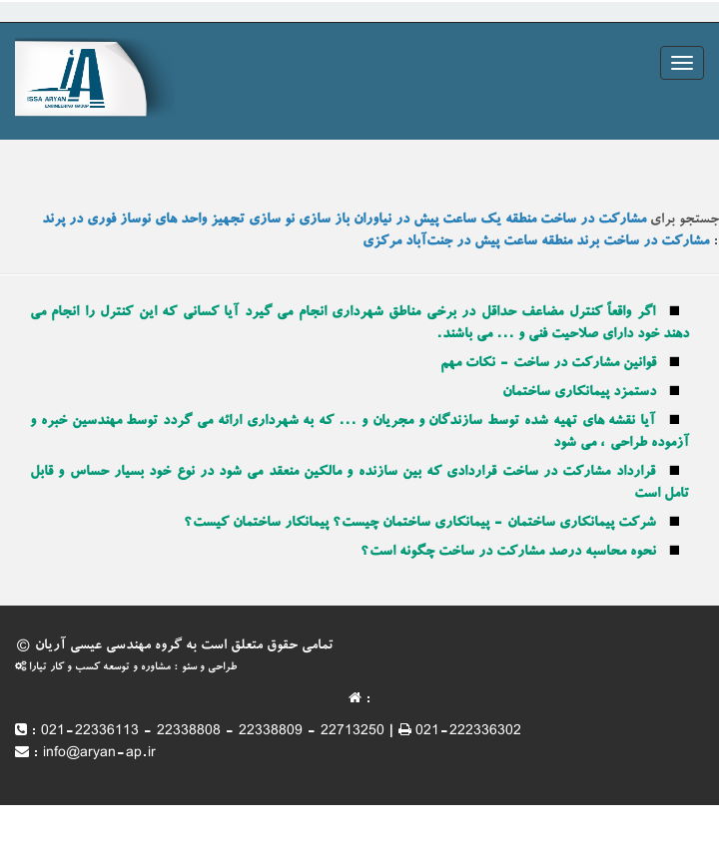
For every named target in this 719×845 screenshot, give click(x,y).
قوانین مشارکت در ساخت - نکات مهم (548, 364)
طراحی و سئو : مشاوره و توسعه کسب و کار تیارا (126, 667)
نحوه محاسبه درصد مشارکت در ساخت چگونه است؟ (508, 553)
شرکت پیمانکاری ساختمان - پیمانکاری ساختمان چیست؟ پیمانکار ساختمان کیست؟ (420, 524)
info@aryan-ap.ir (99, 754)
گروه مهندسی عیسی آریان (108, 646)
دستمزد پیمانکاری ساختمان (579, 393)
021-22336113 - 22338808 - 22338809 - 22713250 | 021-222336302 (281, 732)
